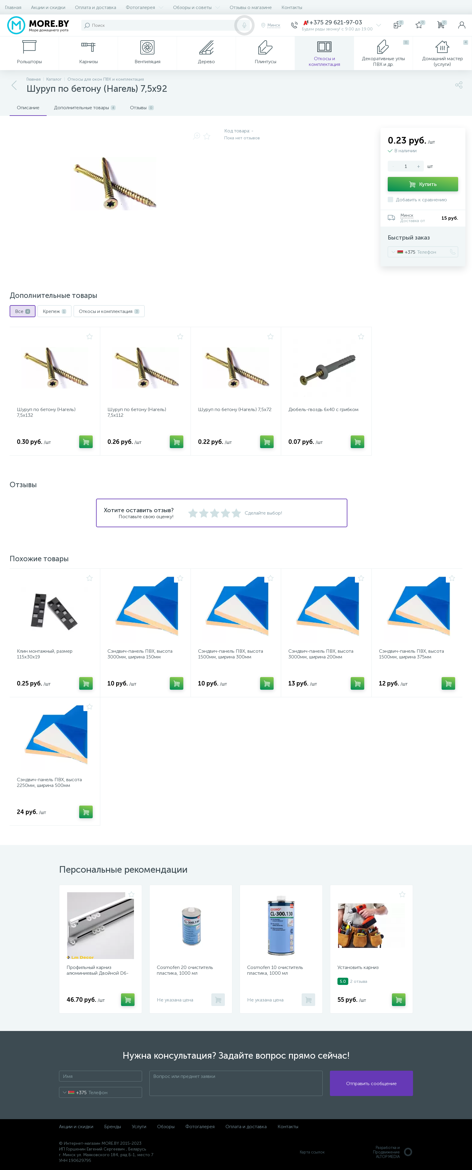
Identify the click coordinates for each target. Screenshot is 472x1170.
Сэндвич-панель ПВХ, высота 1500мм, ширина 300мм (230, 654)
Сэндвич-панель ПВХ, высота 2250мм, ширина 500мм (49, 782)
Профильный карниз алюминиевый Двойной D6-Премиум (98, 973)
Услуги (139, 1126)
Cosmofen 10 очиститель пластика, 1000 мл (275, 970)
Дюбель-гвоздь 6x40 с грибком (323, 409)
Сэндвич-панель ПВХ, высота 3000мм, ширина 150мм (139, 654)
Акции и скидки (48, 7)
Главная (13, 7)
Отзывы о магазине (251, 7)
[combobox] (401, 252)
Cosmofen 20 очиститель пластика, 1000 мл (185, 970)
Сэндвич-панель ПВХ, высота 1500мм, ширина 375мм (411, 654)
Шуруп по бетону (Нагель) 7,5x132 (46, 412)
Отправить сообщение (371, 1083)
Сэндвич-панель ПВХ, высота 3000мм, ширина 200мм (320, 654)
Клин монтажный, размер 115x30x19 (45, 654)
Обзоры (166, 1126)
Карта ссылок (312, 1152)
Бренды (112, 1126)
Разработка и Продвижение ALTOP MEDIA (393, 1152)
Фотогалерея (144, 7)
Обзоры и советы (196, 7)
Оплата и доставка (95, 7)
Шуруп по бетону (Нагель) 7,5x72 (235, 409)
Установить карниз (358, 967)
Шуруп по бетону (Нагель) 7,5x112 (136, 412)
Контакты (291, 7)
